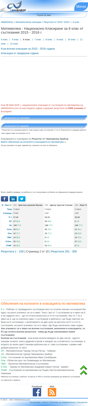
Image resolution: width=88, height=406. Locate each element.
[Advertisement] (44, 79)
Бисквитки (82, 402)
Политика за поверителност (62, 402)
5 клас (15, 39)
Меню (81, 7)
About (45, 402)
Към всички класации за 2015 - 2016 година (28, 48)
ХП (10, 221)
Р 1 (10, 217)
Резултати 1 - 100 (12, 251)
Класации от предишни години (20, 53)
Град (9, 209)
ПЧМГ (9, 246)
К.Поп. (9, 241)
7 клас (38, 39)
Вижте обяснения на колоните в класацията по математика (33, 142)
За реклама (35, 402)
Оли (10, 233)
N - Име (7, 205)
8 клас (49, 39)
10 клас (71, 39)
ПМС (9, 237)
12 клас (14, 43)
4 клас (4, 39)
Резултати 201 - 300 (64, 251)
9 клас (60, 39)
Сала (9, 229)
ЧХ (10, 225)
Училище (7, 213)
